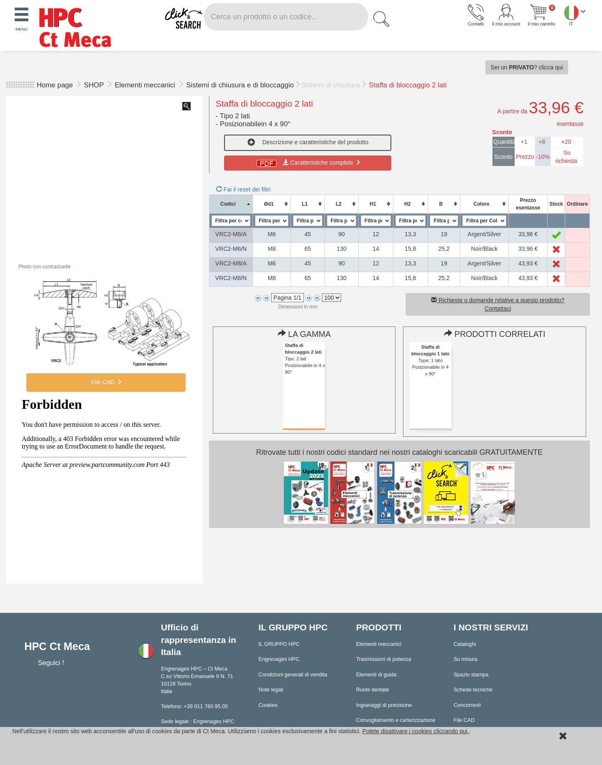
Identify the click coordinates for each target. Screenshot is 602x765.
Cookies (268, 705)
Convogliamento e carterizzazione (396, 720)
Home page (55, 85)
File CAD (106, 382)
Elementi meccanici (146, 85)
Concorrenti (467, 705)
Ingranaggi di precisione (384, 705)
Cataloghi (465, 644)
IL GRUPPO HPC (278, 644)
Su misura (465, 659)
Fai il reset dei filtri (243, 189)
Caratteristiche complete (308, 162)
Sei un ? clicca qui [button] (527, 67)
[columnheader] (231, 203)
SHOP (95, 85)
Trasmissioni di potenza (383, 659)
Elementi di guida (376, 675)
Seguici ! (52, 662)
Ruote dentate (372, 690)
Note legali (270, 690)
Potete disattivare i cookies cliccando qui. (415, 731)
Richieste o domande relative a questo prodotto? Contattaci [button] (497, 304)
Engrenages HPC (278, 659)
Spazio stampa (471, 675)
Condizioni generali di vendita (292, 675)
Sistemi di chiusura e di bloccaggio (239, 85)
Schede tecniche (473, 690)
